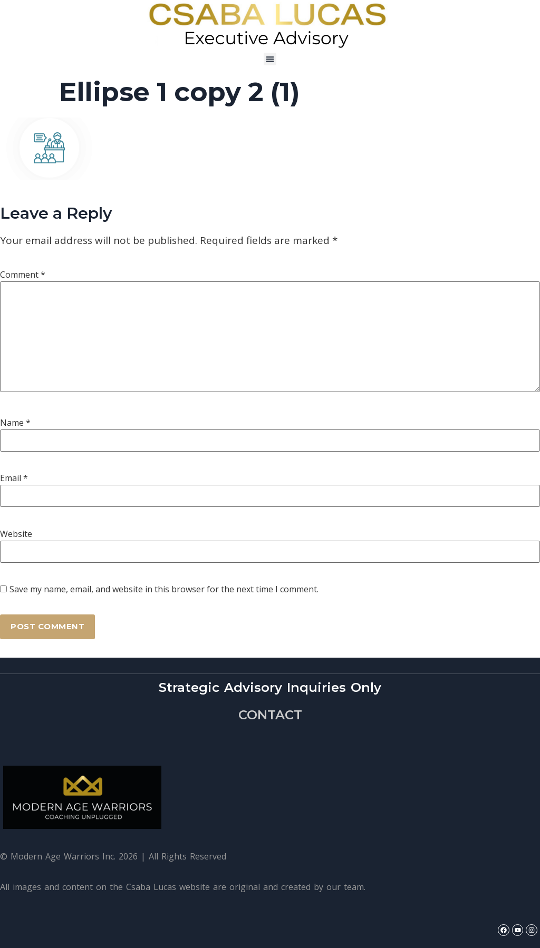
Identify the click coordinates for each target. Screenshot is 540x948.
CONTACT (270, 715)
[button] (270, 59)
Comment (22, 274)
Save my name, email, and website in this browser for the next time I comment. (164, 589)
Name (15, 422)
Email (14, 478)
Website (16, 534)
